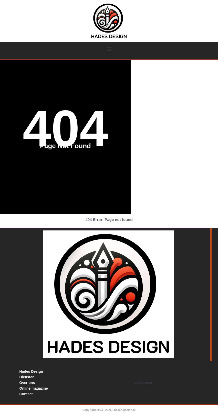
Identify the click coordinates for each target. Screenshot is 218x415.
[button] (109, 49)
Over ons (27, 383)
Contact (26, 394)
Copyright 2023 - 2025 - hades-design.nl (109, 409)
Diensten (27, 377)
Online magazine (33, 388)
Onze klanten (143, 382)
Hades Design (31, 371)
